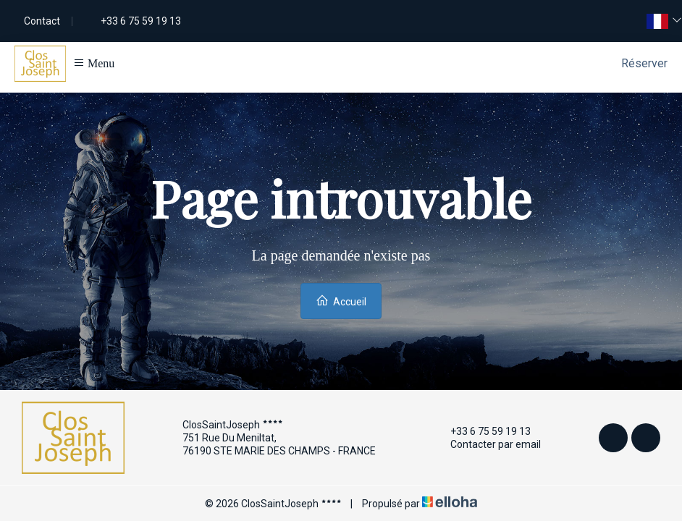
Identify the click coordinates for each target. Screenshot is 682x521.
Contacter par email (487, 444)
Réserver (644, 63)
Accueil (341, 301)
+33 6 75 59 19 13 (482, 431)
